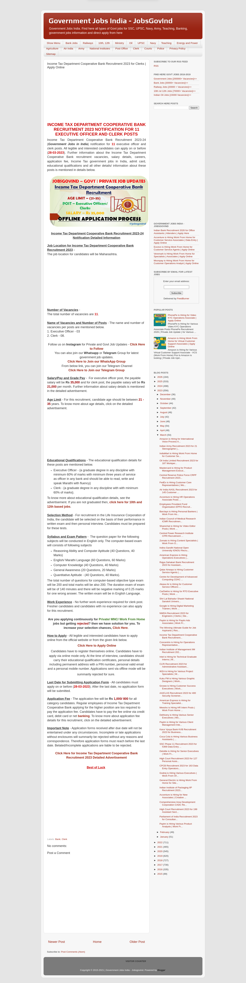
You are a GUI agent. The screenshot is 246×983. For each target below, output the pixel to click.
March (163, 435)
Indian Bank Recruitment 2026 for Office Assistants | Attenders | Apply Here (174, 231)
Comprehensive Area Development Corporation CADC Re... (177, 803)
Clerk (136, 48)
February (165, 832)
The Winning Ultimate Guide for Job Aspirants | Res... (178, 629)
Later (106, 17)
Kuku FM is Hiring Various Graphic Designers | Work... (177, 680)
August (164, 412)
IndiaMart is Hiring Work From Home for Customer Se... (178, 454)
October (164, 403)
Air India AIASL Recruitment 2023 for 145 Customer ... (178, 491)
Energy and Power (187, 43)
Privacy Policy (177, 48)
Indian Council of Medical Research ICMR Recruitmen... (178, 520)
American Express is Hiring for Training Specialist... (175, 701)
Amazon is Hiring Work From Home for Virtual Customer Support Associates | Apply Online (182, 342)
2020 (160, 851)
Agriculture (52, 48)
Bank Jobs (72, 43)
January (164, 836)
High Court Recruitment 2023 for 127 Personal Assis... (178, 760)
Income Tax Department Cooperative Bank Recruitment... (178, 636)
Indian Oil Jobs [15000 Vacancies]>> (172, 95)
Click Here (120, 628)
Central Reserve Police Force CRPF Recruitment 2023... (178, 476)
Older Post (137, 942)
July (162, 417)
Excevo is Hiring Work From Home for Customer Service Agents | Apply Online (174, 248)
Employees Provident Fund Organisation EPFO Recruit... (176, 505)
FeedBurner (183, 298)
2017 (160, 865)
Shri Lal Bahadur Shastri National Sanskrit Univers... (177, 600)
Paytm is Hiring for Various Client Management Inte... (176, 723)
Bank (57, 839)
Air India (68, 48)
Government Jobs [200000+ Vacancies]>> (175, 78)
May (162, 426)
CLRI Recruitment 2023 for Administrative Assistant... (174, 665)
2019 (160, 856)
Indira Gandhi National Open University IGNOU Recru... (174, 549)
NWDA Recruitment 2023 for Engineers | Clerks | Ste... (174, 614)
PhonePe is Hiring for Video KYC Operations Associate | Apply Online (182, 318)
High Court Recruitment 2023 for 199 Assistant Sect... (178, 810)
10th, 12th (104, 43)
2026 (160, 377)
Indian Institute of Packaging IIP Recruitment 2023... (176, 789)
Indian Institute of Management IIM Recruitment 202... (177, 650)
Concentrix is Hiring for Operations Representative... (177, 643)
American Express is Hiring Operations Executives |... (174, 556)
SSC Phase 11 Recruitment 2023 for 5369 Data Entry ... (178, 745)
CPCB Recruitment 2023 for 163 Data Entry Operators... (179, 767)
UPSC (141, 43)
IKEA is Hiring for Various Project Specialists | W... (176, 672)
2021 (160, 847)
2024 (160, 386)
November (165, 399)
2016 (160, 869)
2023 (160, 390)
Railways (88, 43)
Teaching (166, 43)
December (165, 394)
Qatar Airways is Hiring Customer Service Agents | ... (177, 571)
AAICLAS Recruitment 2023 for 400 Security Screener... (178, 694)
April (162, 430)
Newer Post (56, 942)
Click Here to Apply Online (97, 645)
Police (160, 48)
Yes (141, 17)
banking (84, 716)
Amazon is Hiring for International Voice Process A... (177, 440)
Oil (130, 43)
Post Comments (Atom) (73, 952)
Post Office (121, 48)
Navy (153, 43)
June (163, 421)
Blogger (161, 970)
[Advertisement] (96, 97)
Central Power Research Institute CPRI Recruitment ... (176, 534)
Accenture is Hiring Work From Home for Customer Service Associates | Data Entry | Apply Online (176, 240)
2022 (160, 842)
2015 (160, 874)
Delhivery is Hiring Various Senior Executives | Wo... (177, 716)
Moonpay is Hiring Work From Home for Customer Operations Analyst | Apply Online (176, 262)
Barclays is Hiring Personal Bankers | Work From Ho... (178, 513)
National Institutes (100, 48)
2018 (160, 860)
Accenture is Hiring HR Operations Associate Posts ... (177, 498)
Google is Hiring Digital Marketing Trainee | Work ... (177, 607)
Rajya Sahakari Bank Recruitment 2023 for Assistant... (177, 563)
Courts (148, 48)
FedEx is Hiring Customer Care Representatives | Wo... (176, 483)
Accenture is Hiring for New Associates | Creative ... (174, 796)
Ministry (119, 43)
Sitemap (51, 53)
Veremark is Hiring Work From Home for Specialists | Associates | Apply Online (174, 255)
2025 (160, 381)
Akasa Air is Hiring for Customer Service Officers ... (176, 585)
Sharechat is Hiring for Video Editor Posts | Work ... (178, 527)
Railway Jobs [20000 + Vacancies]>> (173, 87)
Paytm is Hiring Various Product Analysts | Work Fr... (176, 825)
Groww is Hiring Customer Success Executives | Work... (178, 687)
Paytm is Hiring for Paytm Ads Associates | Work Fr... (175, 621)
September (166, 408)
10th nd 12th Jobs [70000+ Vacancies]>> (175, 91)
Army (81, 48)
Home (97, 942)
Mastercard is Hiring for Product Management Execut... (176, 469)
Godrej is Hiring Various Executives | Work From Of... (178, 774)
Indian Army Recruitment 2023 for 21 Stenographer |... (178, 447)
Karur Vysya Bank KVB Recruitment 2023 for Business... (178, 730)
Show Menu (53, 43)
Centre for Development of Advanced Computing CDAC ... (178, 578)
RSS (156, 66)
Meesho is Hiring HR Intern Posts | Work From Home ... (177, 709)
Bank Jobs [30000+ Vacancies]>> (171, 83)
